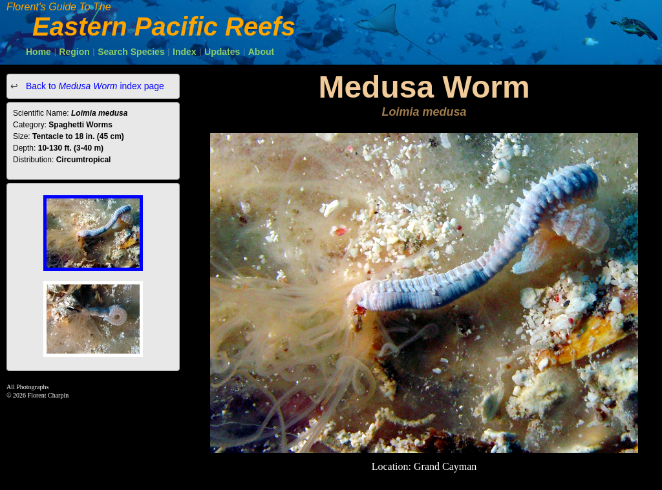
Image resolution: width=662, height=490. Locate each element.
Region (74, 52)
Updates (222, 52)
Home (38, 52)
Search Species (131, 52)
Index (185, 52)
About (261, 52)
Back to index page (93, 86)
